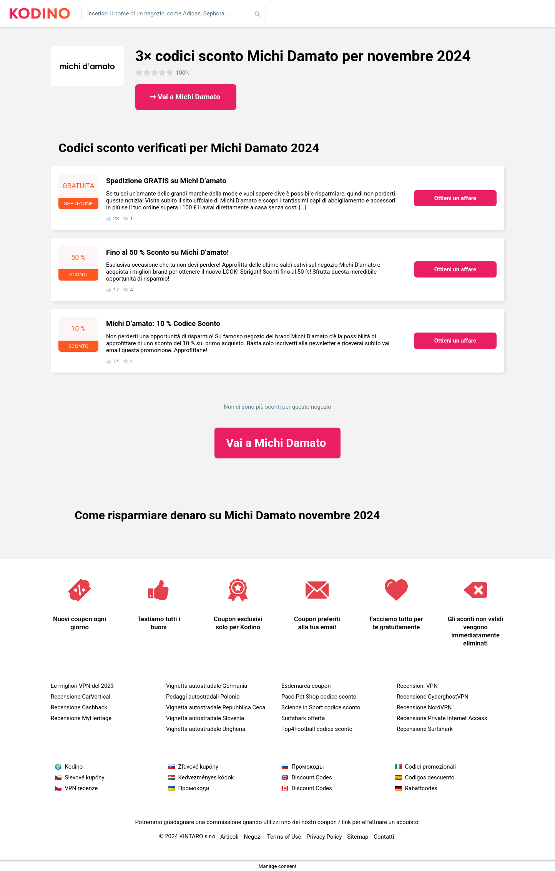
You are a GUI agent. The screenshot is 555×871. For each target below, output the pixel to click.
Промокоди (193, 788)
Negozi (253, 836)
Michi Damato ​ (277, 443)
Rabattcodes (421, 788)
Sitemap (357, 836)
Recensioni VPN (417, 685)
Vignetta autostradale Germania (207, 685)
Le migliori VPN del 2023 (82, 685)
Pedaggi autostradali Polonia (202, 696)
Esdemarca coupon (306, 685)
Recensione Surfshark (425, 729)
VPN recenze (81, 788)
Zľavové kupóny (198, 766)
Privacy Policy (324, 836)
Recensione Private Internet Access (442, 718)
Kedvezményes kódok (206, 777)
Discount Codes (312, 777)
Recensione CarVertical (80, 696)
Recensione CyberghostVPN (433, 696)
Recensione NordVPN (424, 707)
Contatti (384, 836)
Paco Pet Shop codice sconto (318, 696)
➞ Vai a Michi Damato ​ (186, 97)
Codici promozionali (430, 766)
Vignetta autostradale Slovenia (205, 718)
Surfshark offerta (303, 718)
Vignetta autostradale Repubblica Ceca (215, 707)
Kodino (74, 766)
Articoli (229, 836)
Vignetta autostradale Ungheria (205, 729)
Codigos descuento (430, 777)
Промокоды (308, 766)
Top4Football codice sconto (316, 729)
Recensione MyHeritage (81, 718)
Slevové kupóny (85, 777)
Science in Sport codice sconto (321, 707)
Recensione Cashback (79, 707)
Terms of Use (284, 836)
